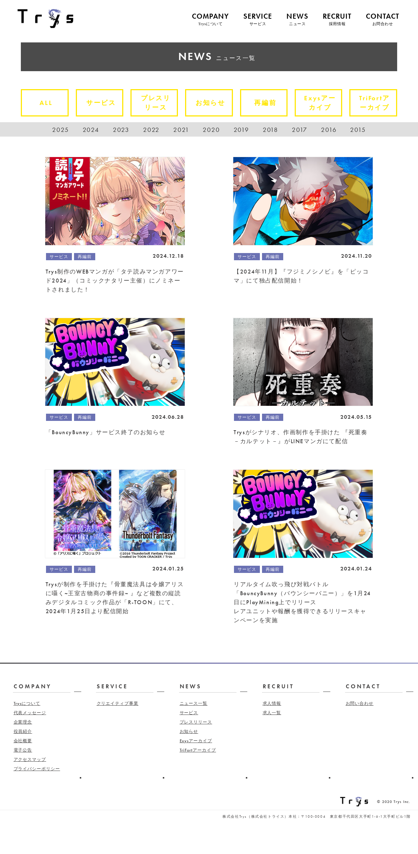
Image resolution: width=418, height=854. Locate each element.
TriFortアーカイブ (379, 104)
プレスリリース (160, 104)
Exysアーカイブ (324, 104)
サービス (105, 102)
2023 (121, 129)
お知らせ (215, 102)
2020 (211, 129)
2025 (60, 129)
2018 (270, 129)
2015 (358, 129)
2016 (328, 129)
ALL (50, 102)
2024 (91, 129)
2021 (181, 129)
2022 (151, 129)
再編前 (270, 102)
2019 (241, 129)
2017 (299, 129)
